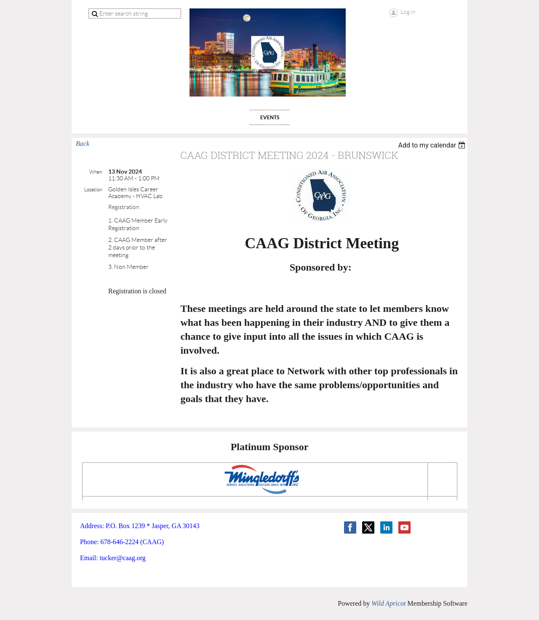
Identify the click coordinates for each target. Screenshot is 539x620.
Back (82, 143)
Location (93, 189)
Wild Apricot (388, 603)
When (95, 171)
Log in (408, 11)
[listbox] (432, 145)
